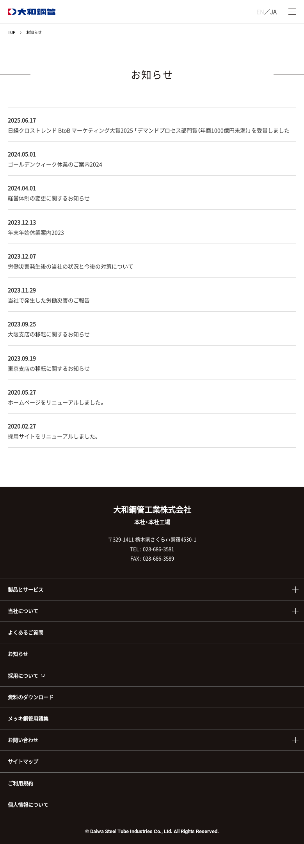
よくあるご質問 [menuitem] (25, 632)
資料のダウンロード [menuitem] (30, 697)
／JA (266, 12)
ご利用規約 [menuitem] (20, 783)
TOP (11, 32)
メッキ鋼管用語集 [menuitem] (28, 718)
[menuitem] (152, 675)
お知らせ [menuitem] (18, 653)
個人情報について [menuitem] (28, 804)
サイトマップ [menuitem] (23, 761)
